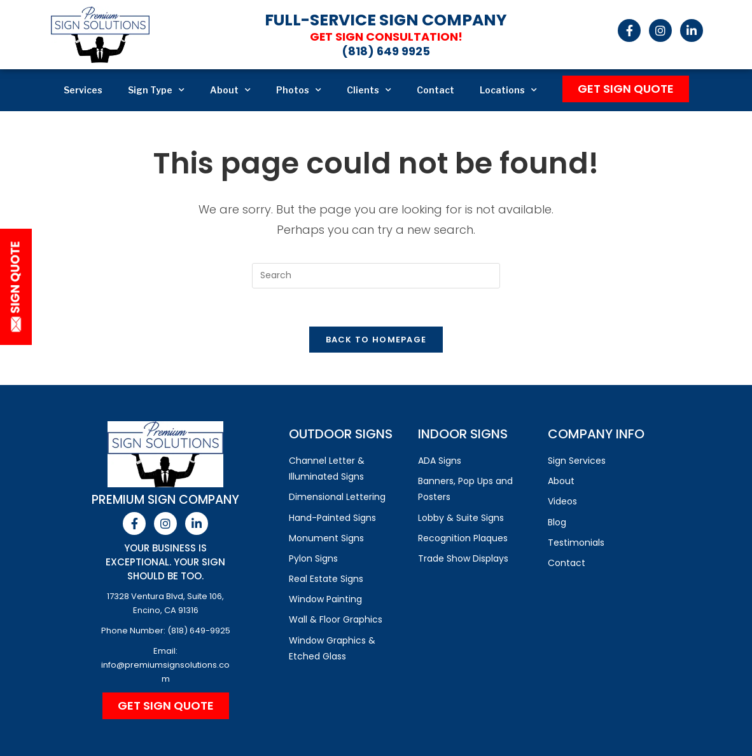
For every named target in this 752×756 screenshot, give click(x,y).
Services (83, 89)
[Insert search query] (376, 275)
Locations (508, 90)
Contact (435, 89)
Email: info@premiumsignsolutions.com (165, 665)
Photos (298, 90)
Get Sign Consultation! (386, 36)
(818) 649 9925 (386, 51)
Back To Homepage (376, 340)
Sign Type (156, 90)
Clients (369, 90)
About (230, 90)
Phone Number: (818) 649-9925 (165, 630)
